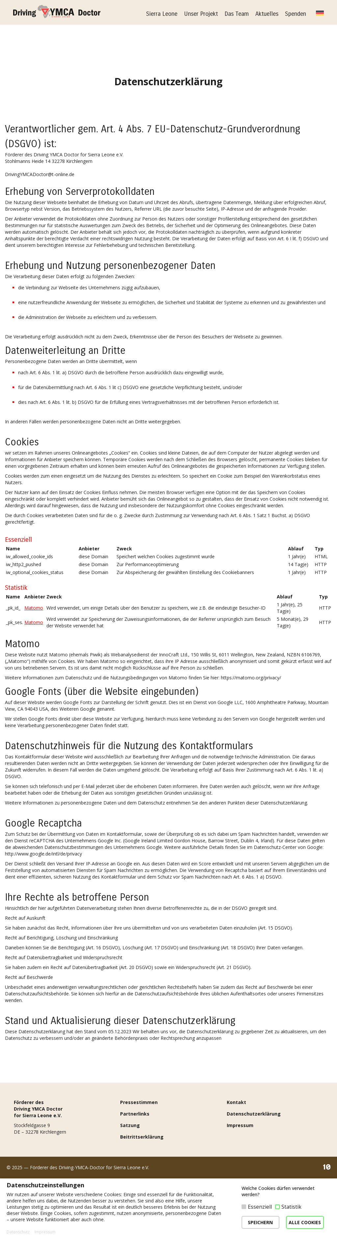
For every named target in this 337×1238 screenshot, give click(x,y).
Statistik (291, 1206)
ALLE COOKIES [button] (305, 1222)
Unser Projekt (201, 13)
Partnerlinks (134, 1173)
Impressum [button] (45, 1232)
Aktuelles (266, 13)
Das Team (236, 13)
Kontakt (236, 1162)
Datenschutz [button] (18, 1232)
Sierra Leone (161, 13)
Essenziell (260, 1206)
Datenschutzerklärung (254, 1173)
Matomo (33, 608)
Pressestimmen (139, 1162)
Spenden (295, 13)
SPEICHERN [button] (260, 1222)
